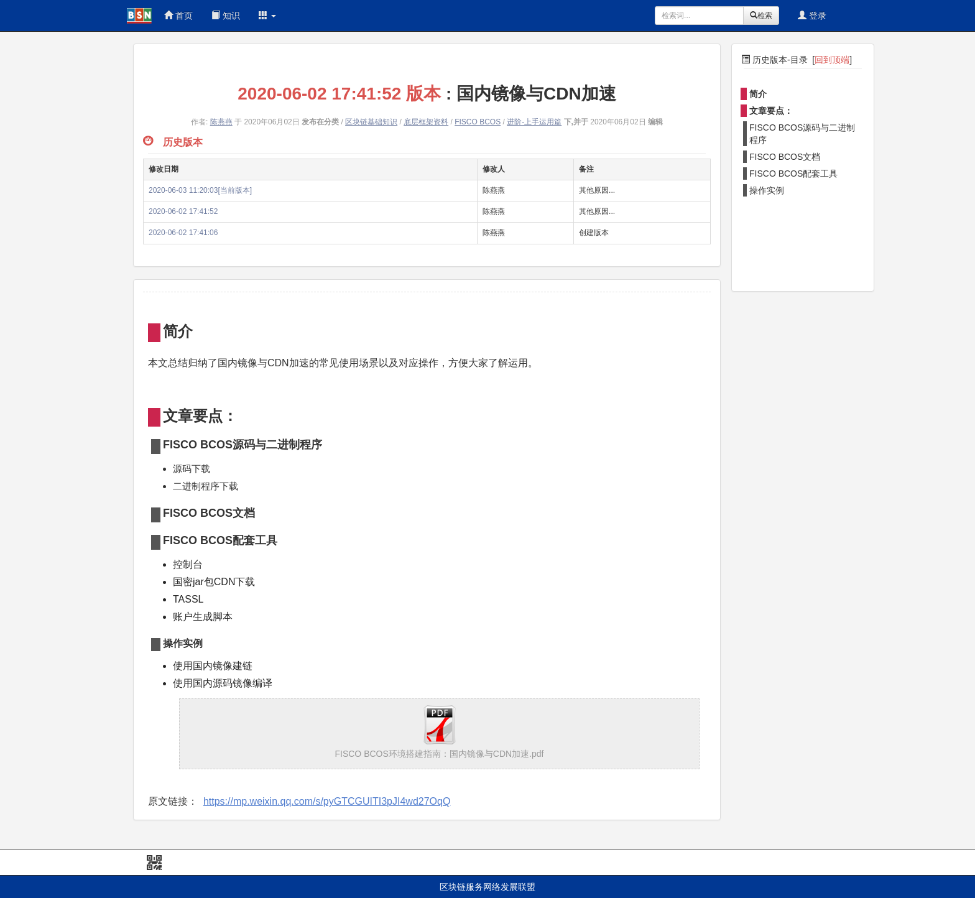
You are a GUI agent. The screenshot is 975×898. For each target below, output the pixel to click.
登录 (812, 16)
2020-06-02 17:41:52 (183, 211)
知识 (225, 16)
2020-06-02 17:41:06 (183, 232)
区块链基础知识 (371, 122)
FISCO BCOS (478, 122)
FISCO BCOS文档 (784, 157)
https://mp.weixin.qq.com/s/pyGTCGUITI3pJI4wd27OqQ (326, 801)
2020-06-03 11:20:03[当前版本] (200, 190)
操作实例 (766, 190)
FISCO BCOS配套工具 (793, 173)
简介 (758, 94)
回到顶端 (832, 60)
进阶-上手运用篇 (534, 122)
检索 (761, 15)
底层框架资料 (426, 122)
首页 (178, 16)
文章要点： (771, 111)
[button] (267, 15)
